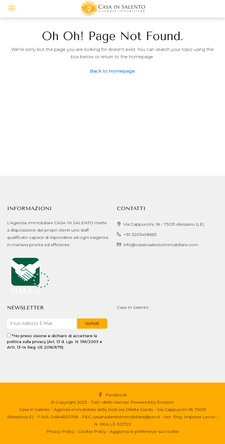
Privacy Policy (60, 431)
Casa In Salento (133, 307)
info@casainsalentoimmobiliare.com (160, 244)
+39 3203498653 (139, 234)
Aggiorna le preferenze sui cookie (144, 431)
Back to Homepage (112, 71)
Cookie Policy (92, 431)
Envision (165, 402)
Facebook (112, 394)
